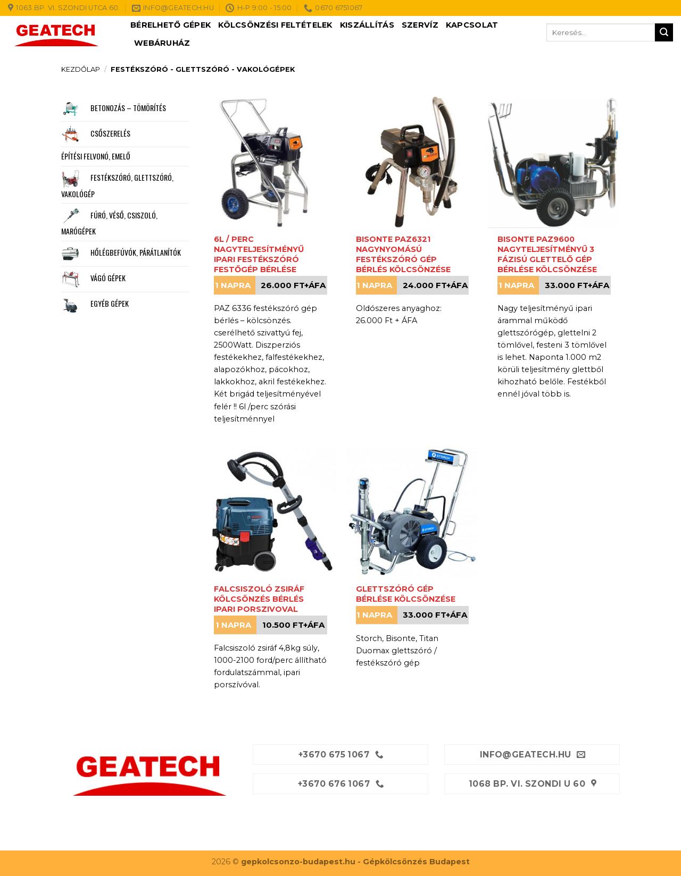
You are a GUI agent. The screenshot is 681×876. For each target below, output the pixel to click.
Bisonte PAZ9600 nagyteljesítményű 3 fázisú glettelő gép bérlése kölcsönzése (547, 254)
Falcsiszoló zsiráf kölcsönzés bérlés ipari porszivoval (259, 598)
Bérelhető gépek (170, 25)
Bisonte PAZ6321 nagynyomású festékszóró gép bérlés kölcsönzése (403, 254)
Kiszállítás (367, 25)
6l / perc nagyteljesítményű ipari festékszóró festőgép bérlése (259, 254)
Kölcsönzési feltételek (275, 25)
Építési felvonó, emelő (95, 156)
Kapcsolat (472, 25)
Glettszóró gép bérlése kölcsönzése (405, 594)
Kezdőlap (80, 69)
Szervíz (420, 25)
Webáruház (162, 43)
